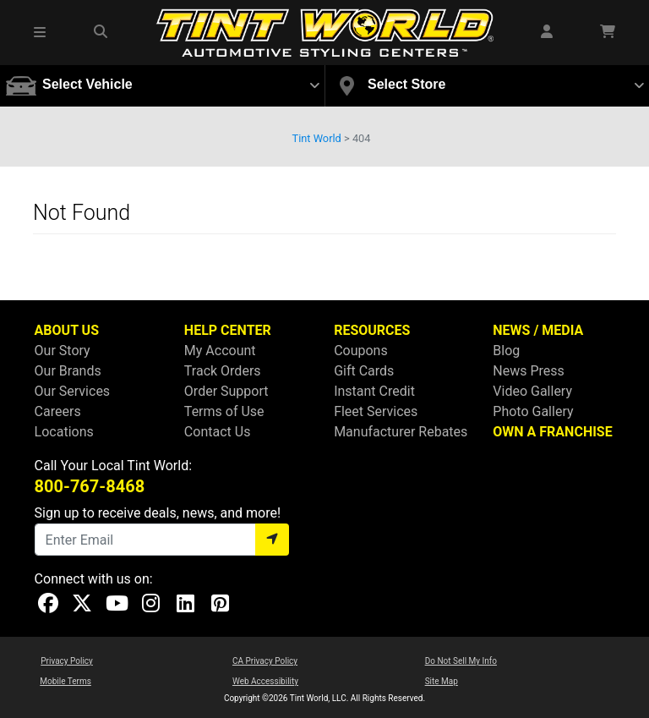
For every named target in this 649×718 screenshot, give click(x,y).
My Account (220, 351)
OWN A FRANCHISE (552, 432)
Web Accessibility (265, 681)
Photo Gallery (533, 411)
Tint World (316, 138)
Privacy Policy (67, 661)
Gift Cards (364, 371)
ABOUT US (67, 330)
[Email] (145, 539)
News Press (528, 371)
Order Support (226, 391)
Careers (58, 411)
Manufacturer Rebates (400, 432)
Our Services (73, 391)
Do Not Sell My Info (461, 661)
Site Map (441, 681)
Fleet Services (375, 411)
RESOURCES (372, 330)
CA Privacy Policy (264, 661)
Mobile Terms (65, 681)
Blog (506, 351)
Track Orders (222, 371)
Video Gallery (532, 391)
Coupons (361, 351)
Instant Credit (374, 391)
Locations (64, 432)
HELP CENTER (227, 330)
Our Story (62, 351)
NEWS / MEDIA (538, 330)
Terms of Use (224, 411)
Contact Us (217, 432)
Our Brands (68, 371)
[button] (40, 32)
